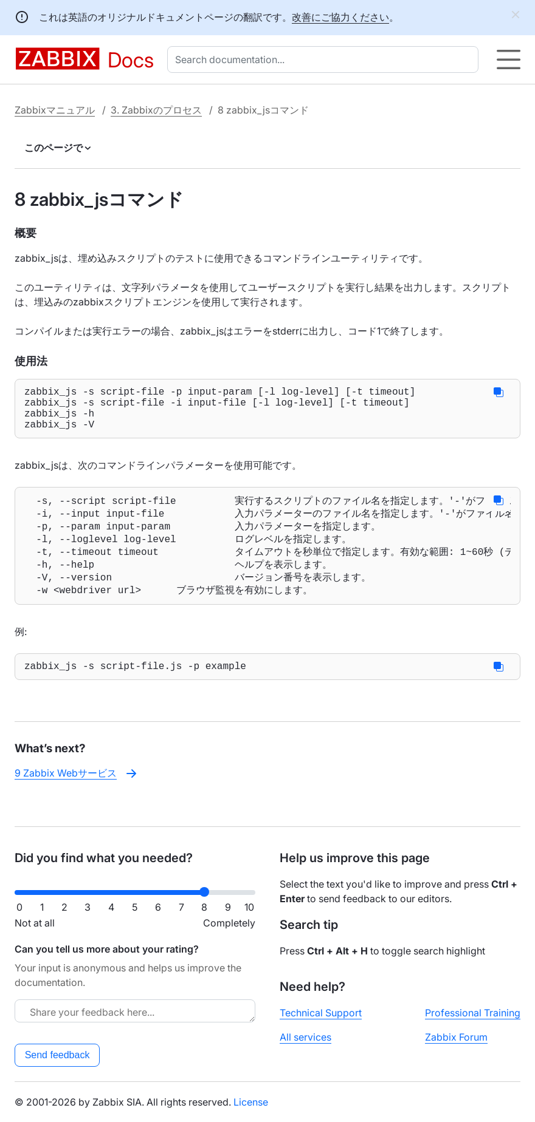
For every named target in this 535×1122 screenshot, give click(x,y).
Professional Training (472, 1013)
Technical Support (321, 1013)
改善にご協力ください (340, 17)
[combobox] (325, 59)
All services (305, 1037)
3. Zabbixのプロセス (156, 110)
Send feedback (57, 1055)
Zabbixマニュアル (55, 110)
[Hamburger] (508, 59)
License (250, 1102)
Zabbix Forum (456, 1037)
